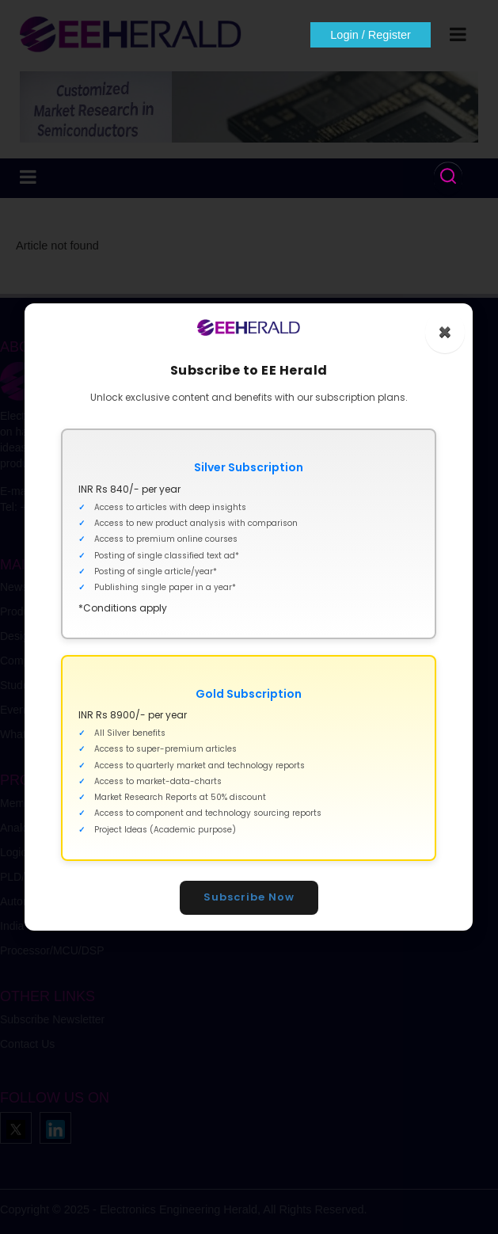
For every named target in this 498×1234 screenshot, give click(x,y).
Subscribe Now (249, 897)
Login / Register (370, 35)
